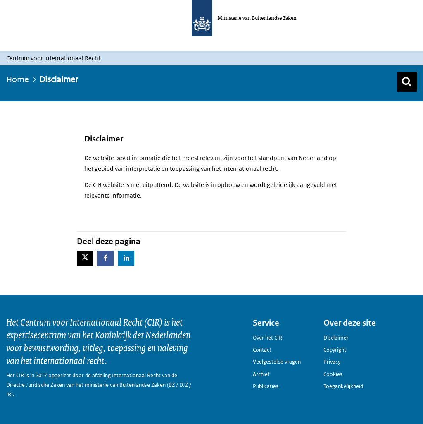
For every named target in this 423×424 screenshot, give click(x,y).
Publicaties (265, 386)
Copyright (334, 349)
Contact (262, 349)
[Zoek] (407, 82)
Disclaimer (336, 337)
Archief (261, 374)
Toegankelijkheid (343, 386)
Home (17, 79)
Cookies (332, 374)
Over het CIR (267, 337)
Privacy (331, 361)
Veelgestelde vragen (277, 361)
